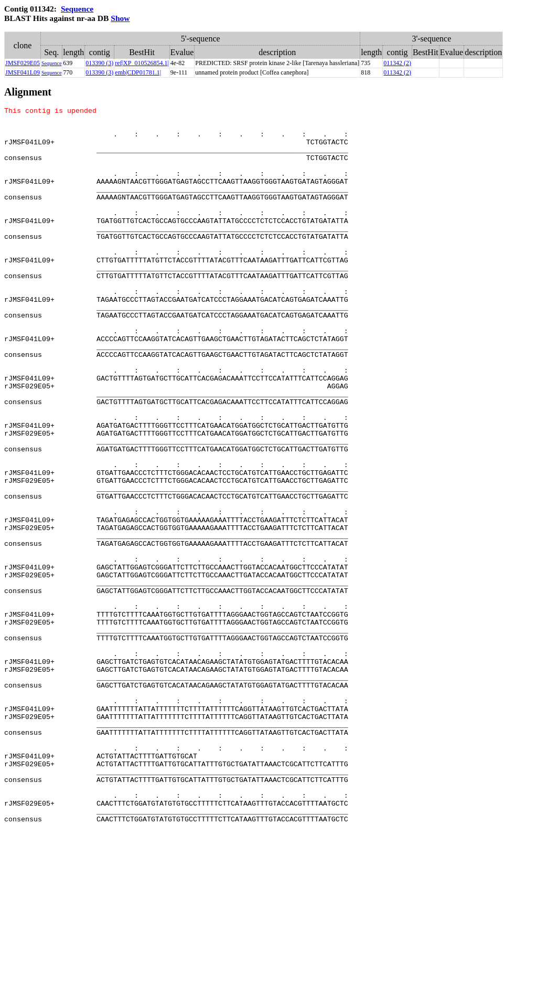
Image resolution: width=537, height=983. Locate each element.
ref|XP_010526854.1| (141, 63)
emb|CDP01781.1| (138, 72)
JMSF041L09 (22, 72)
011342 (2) (397, 63)
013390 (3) (99, 63)
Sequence (77, 8)
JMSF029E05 (22, 63)
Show (120, 18)
